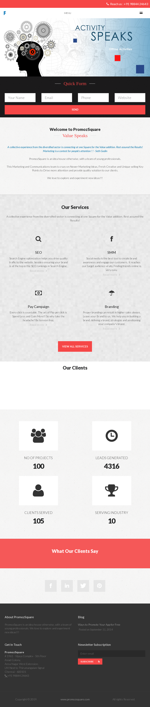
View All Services (75, 346)
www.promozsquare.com (75, 699)
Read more (38, 270)
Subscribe (90, 661)
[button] (25, 47)
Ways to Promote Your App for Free (99, 624)
